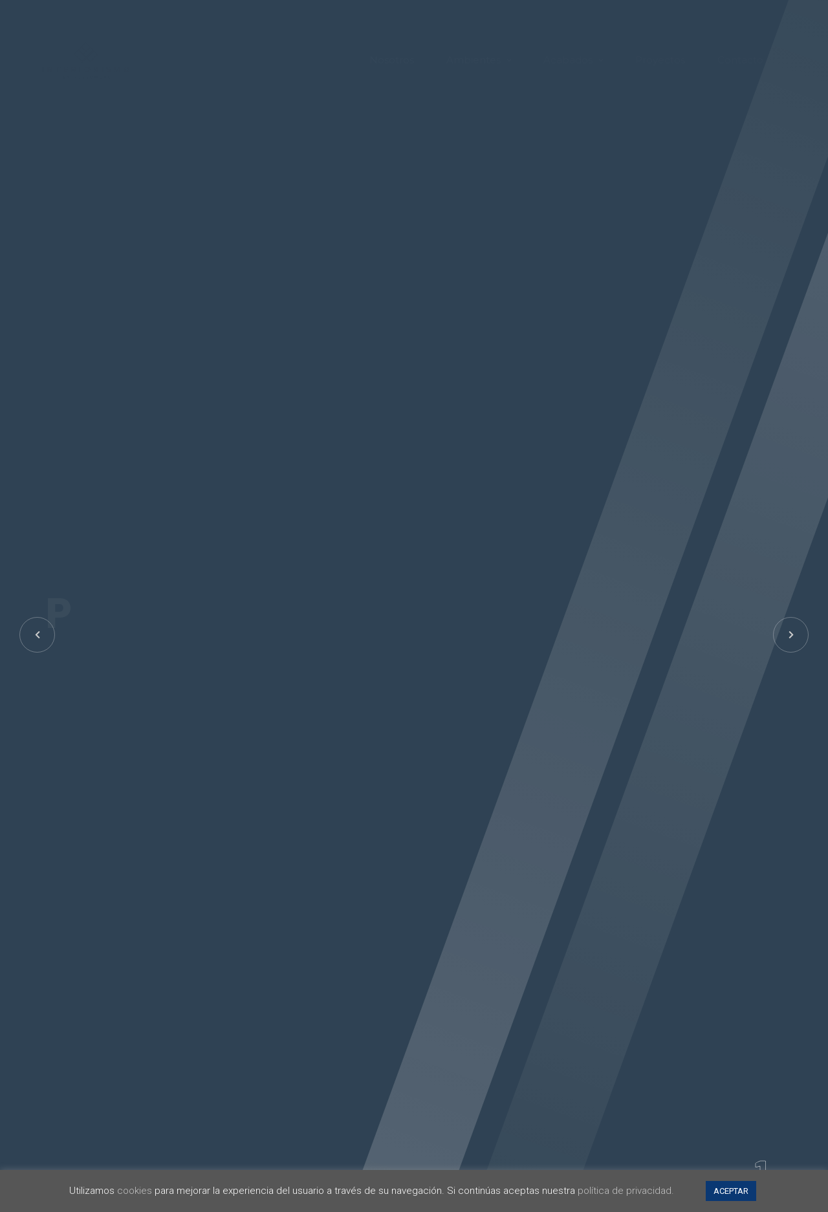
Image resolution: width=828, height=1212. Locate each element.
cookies (134, 1190)
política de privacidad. (626, 1190)
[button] (791, 635)
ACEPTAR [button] (731, 1191)
